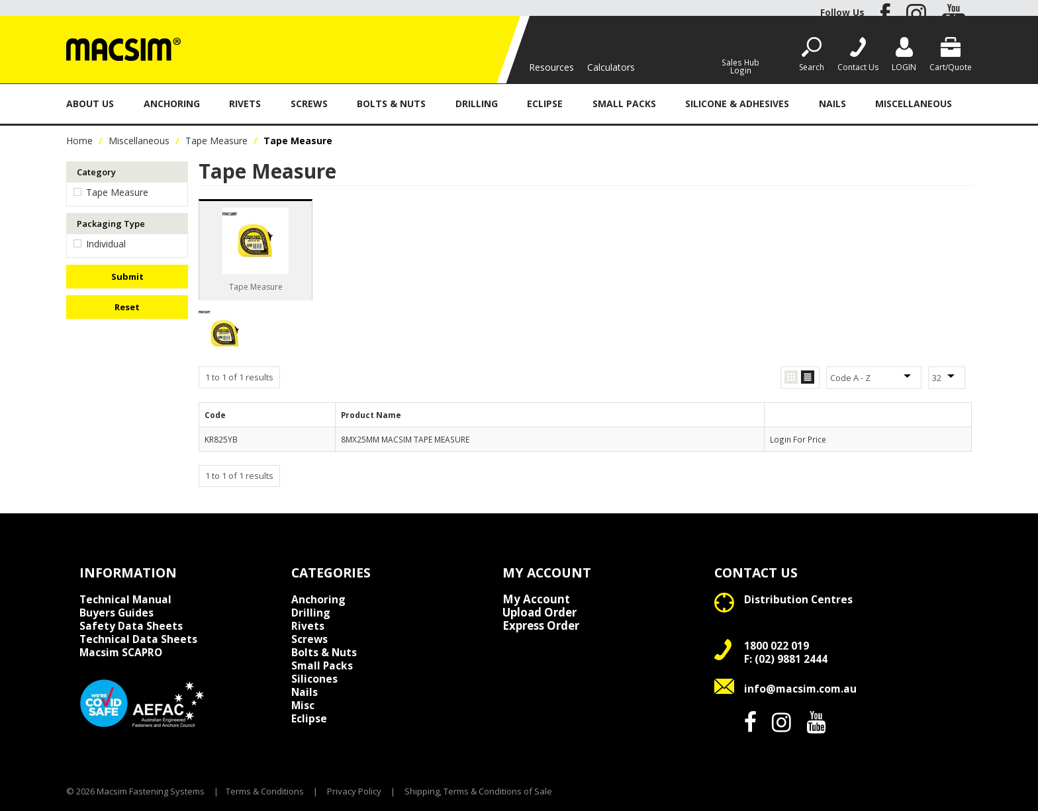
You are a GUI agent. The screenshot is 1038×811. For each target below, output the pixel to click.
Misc (302, 705)
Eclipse (545, 103)
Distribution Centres (798, 599)
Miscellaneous (913, 103)
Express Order (540, 625)
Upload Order (539, 612)
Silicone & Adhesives (737, 103)
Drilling (476, 103)
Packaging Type (111, 224)
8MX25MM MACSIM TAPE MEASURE (405, 439)
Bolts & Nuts (391, 103)
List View (807, 377)
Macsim (120, 652)
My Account (536, 599)
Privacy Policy (354, 791)
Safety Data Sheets (131, 626)
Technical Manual (125, 599)
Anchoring (172, 103)
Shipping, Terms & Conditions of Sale (478, 791)
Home (79, 140)
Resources (551, 67)
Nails (832, 103)
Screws (309, 103)
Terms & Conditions (265, 791)
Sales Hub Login (740, 66)
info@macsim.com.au (800, 688)
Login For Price (798, 439)
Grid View (791, 377)
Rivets (245, 103)
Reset (127, 307)
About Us (90, 103)
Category (96, 172)
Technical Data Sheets (138, 639)
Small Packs (624, 103)
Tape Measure (216, 140)
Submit (127, 276)
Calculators (611, 67)
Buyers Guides (116, 612)
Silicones (314, 678)
